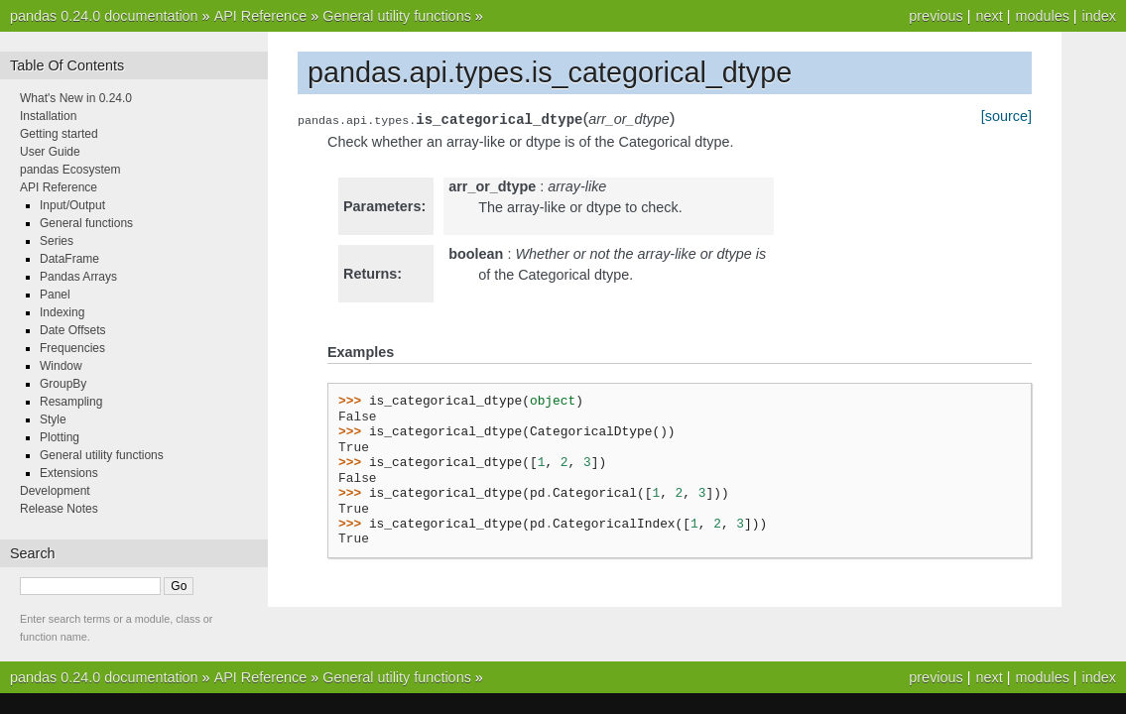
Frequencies (72, 348)
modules (1041, 16)
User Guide (50, 152)
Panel (55, 294)
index (1099, 16)
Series (56, 241)
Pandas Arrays (78, 277)
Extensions (69, 473)
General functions (86, 223)
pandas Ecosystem (70, 170)
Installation (48, 116)
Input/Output (72, 205)
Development (55, 491)
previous (935, 16)
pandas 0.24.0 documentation (104, 16)
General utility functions (396, 16)
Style (53, 419)
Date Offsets (72, 330)
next (988, 16)
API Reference (261, 16)
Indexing (62, 312)
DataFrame (69, 259)
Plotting (59, 437)
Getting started (59, 134)
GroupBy (63, 384)
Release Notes (59, 509)
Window (61, 366)
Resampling (71, 402)
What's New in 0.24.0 (76, 98)
